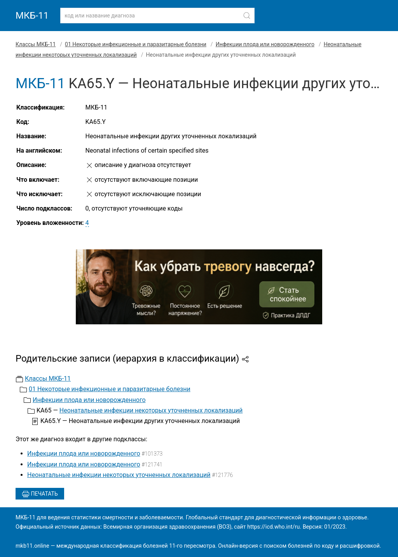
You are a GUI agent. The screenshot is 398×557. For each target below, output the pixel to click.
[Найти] (247, 15)
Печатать (40, 494)
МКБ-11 (32, 15)
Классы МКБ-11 (36, 44)
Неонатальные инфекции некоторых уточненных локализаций (151, 410)
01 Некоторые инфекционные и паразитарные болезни (135, 44)
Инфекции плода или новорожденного (265, 44)
